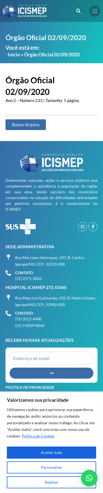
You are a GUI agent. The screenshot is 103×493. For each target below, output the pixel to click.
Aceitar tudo (51, 452)
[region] (51, 442)
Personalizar (51, 467)
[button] (78, 11)
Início (14, 54)
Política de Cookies (38, 436)
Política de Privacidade (29, 387)
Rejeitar (51, 482)
